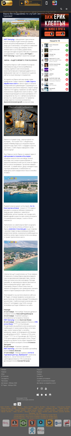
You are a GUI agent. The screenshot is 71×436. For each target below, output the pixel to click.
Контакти (40, 376)
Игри (2, 374)
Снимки (39, 374)
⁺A (19, 404)
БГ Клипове (5, 376)
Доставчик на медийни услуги (46, 383)
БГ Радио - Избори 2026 (8, 385)
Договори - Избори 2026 (9, 383)
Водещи (39, 372)
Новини (3, 372)
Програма (4, 381)
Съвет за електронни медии (46, 381)
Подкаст (39, 369)
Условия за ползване (43, 378)
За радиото (5, 378)
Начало (3, 369)
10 (42, 89)
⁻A (15, 404)
